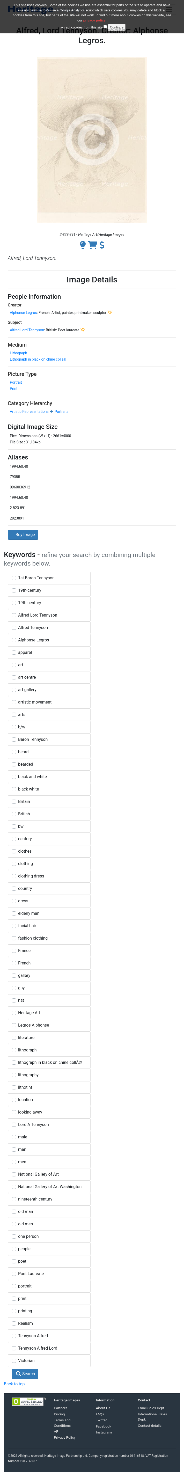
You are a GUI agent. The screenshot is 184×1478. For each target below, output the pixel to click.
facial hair (27, 925)
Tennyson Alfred (33, 1335)
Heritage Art (29, 1012)
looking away (30, 1112)
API (56, 1431)
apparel (25, 652)
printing (25, 1310)
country (25, 888)
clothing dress (31, 876)
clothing (25, 863)
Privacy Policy (65, 1437)
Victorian (26, 1360)
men (22, 1161)
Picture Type (22, 374)
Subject (15, 322)
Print (13, 388)
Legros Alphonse (33, 1025)
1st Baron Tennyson (36, 577)
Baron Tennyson (33, 739)
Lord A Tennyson (33, 1124)
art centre (27, 677)
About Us (103, 1408)
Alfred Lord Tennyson (27, 330)
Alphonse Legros (23, 313)
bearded (25, 764)
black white (28, 789)
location (25, 1099)
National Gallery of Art (38, 1174)
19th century (29, 602)
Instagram (104, 1432)
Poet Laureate (31, 1273)
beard (23, 751)
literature (26, 1037)
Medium (17, 345)
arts (21, 714)
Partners (60, 1408)
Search (25, 1373)
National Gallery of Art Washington (50, 1186)
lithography (28, 1074)
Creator (14, 305)
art (20, 664)
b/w (21, 727)
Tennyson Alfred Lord (37, 1348)
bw (21, 826)
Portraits (61, 411)
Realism (25, 1323)
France (24, 950)
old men (25, 1223)
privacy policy (94, 17)
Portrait (16, 382)
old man (25, 1211)
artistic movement (34, 702)
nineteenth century (35, 1199)
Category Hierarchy (30, 403)
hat (21, 1000)
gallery (24, 975)
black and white (32, 776)
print (22, 1298)
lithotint (25, 1087)
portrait (25, 1286)
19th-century (29, 590)
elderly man (28, 913)
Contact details (149, 1425)
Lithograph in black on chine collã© (38, 359)
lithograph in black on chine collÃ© (50, 1062)
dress (23, 900)
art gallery (27, 689)
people (24, 1248)
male (22, 1137)
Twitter (101, 1420)
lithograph (27, 1050)
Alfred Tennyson (33, 627)
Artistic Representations (29, 411)
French (24, 963)
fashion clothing (33, 938)
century (25, 838)
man (22, 1149)
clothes (25, 851)
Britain (24, 801)
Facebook (103, 1426)
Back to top (14, 1383)
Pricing (59, 1414)
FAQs (100, 1414)
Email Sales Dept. (151, 1408)
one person (28, 1236)
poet (22, 1261)
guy (21, 987)
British (24, 813)
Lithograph (18, 353)
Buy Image (23, 534)
